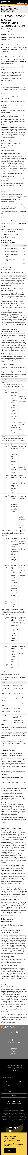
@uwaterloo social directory (14, 1103)
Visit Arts (14, 1051)
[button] (20, 2)
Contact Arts (14, 1048)
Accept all (10, 1150)
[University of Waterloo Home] (5, 2)
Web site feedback (14, 1054)
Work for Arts (14, 1053)
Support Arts (14, 1049)
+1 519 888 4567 (15, 1070)
